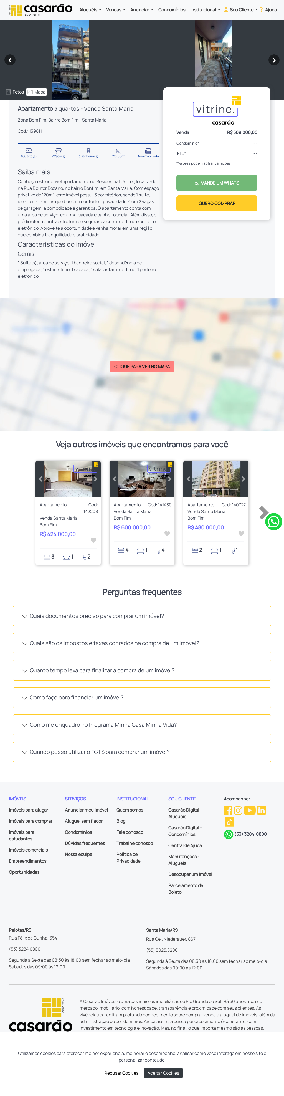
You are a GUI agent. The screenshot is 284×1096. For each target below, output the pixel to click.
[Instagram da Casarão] (238, 810)
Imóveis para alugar (28, 810)
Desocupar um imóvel (190, 874)
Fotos (15, 92)
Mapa (36, 92)
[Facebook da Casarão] (228, 810)
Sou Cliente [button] (238, 9)
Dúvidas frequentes (85, 843)
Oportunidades (24, 872)
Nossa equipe (78, 854)
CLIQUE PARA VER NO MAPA (142, 366)
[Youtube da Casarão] (250, 810)
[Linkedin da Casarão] (262, 810)
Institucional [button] (203, 10)
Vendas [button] (114, 10)
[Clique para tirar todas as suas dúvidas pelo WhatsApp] (274, 521)
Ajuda (267, 9)
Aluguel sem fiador (84, 821)
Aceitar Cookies (163, 1073)
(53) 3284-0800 (250, 834)
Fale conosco (129, 832)
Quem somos (129, 810)
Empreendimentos (27, 861)
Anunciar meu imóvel (86, 810)
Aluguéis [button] (88, 10)
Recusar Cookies (121, 1073)
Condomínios (171, 10)
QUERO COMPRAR (217, 203)
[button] (40, 479)
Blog (120, 821)
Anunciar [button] (140, 10)
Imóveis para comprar (30, 821)
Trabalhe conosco (134, 843)
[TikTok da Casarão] (229, 821)
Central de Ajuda (185, 845)
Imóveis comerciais (28, 850)
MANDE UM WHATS (217, 183)
